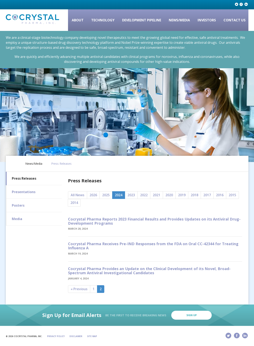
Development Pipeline (141, 20)
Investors (207, 20)
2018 (194, 195)
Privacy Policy (56, 336)
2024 (118, 195)
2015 (232, 195)
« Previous (79, 289)
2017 (207, 195)
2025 (106, 195)
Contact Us (234, 20)
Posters (18, 205)
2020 (169, 195)
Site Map (92, 336)
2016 (220, 195)
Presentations (23, 192)
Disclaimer (75, 336)
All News (77, 195)
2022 (144, 195)
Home (14, 162)
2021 (156, 195)
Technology (102, 20)
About (78, 20)
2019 (182, 195)
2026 (93, 195)
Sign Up (191, 315)
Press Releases (61, 163)
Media (17, 219)
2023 (131, 195)
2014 (74, 202)
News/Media (179, 20)
